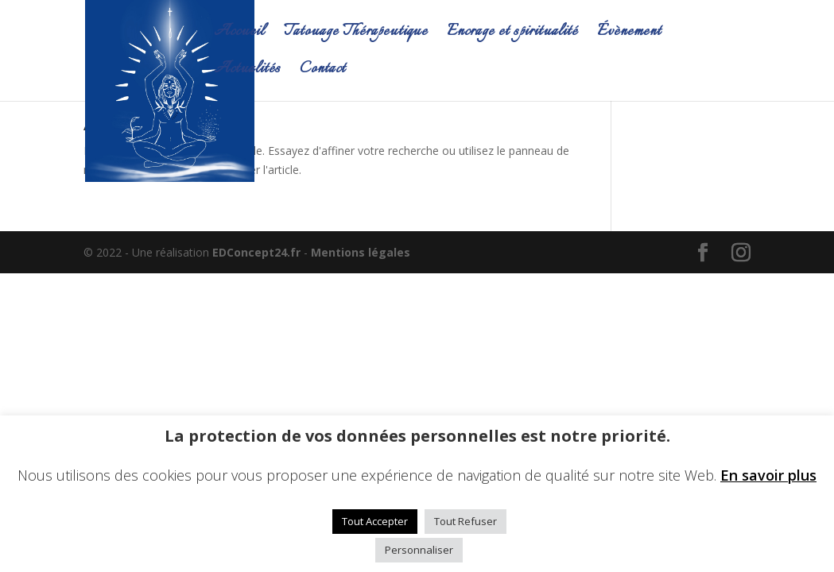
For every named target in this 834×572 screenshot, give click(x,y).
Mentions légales (360, 252)
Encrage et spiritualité (512, 35)
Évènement (629, 35)
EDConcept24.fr (258, 252)
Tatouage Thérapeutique (356, 35)
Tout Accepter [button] (375, 521)
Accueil (239, 35)
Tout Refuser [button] (465, 521)
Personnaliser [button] (419, 550)
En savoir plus (768, 475)
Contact (323, 72)
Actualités (247, 72)
